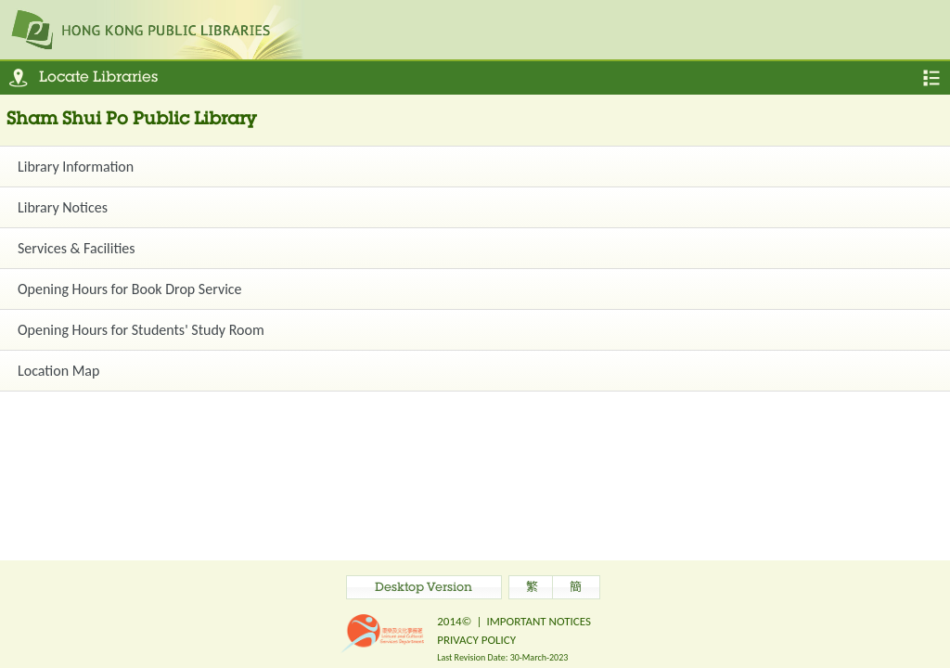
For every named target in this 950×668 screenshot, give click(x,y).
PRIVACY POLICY (476, 640)
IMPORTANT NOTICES (538, 621)
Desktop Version (423, 589)
